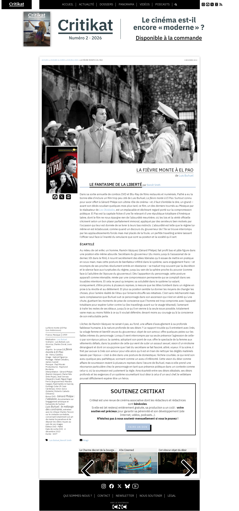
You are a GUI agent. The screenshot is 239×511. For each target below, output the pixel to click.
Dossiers (106, 4)
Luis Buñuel (62, 339)
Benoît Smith (65, 440)
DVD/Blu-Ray (72, 60)
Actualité (86, 4)
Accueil (67, 4)
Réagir (84, 440)
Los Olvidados (107, 209)
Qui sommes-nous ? (77, 496)
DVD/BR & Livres (58, 60)
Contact (104, 496)
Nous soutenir (151, 496)
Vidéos (145, 4)
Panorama (126, 4)
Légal (172, 496)
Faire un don (137, 426)
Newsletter (125, 496)
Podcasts (162, 4)
